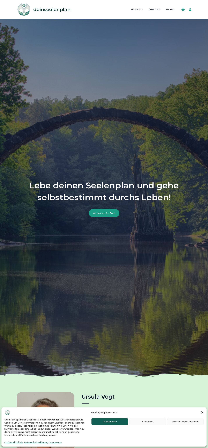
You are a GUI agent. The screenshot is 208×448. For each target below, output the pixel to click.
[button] (202, 412)
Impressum (56, 442)
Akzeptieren (110, 421)
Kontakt (170, 9)
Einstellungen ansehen (185, 421)
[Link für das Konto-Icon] (190, 9)
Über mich (156, 9)
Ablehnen (147, 421)
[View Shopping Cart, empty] (183, 9)
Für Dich (139, 9)
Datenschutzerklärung (36, 442)
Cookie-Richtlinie (13, 442)
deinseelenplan (51, 9)
